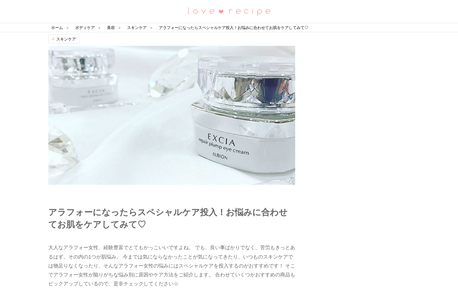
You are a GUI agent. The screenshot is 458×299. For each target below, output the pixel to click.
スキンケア (66, 39)
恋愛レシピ (229, 11)
